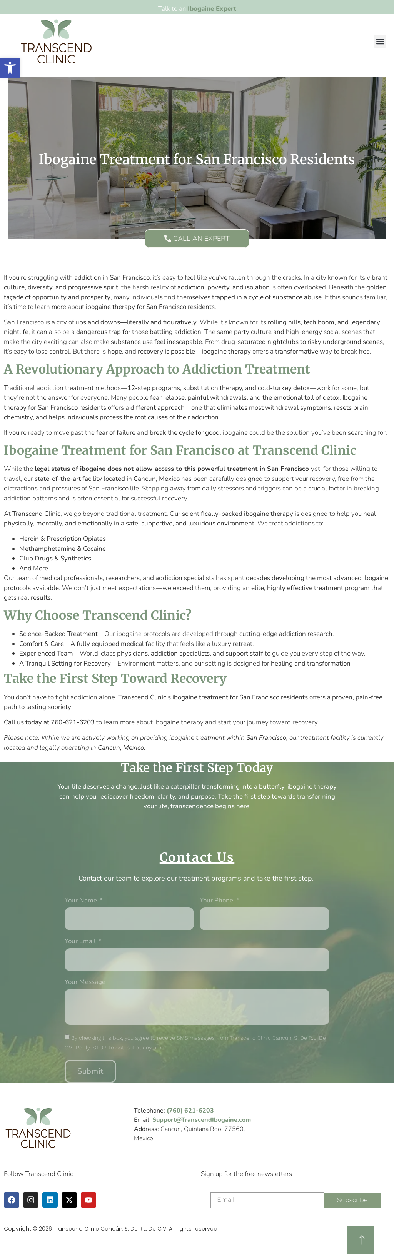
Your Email (81, 942)
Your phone (217, 901)
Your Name (81, 901)
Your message (85, 982)
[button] (380, 41)
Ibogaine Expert (212, 8)
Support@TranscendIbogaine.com (201, 1120)
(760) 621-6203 (190, 1110)
